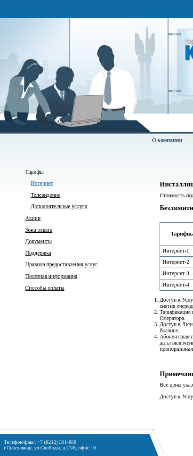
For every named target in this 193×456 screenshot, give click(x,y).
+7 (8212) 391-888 (56, 442)
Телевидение (45, 195)
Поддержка (38, 253)
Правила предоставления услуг (61, 265)
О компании (167, 140)
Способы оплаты (44, 288)
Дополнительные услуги (59, 206)
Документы (38, 241)
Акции (33, 218)
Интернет (42, 183)
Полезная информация (51, 276)
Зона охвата (39, 230)
